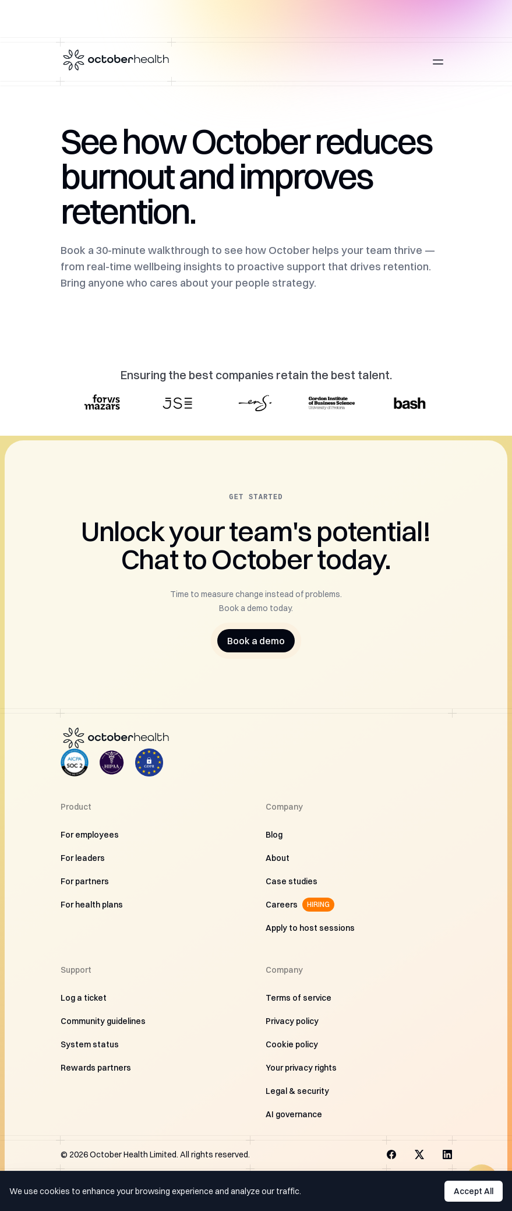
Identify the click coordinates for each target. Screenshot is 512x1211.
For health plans (92, 904)
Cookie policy (292, 1044)
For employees (90, 834)
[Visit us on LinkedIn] (447, 1154)
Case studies (291, 881)
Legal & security (297, 1091)
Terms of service (298, 998)
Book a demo (256, 641)
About (277, 858)
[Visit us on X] (419, 1154)
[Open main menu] (438, 62)
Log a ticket (84, 998)
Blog (274, 834)
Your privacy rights (301, 1067)
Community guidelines (103, 1021)
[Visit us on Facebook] (391, 1154)
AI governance (294, 1114)
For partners (85, 881)
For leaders (83, 858)
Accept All (473, 1191)
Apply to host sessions (310, 928)
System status (90, 1044)
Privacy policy (292, 1021)
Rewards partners (96, 1067)
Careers (300, 905)
